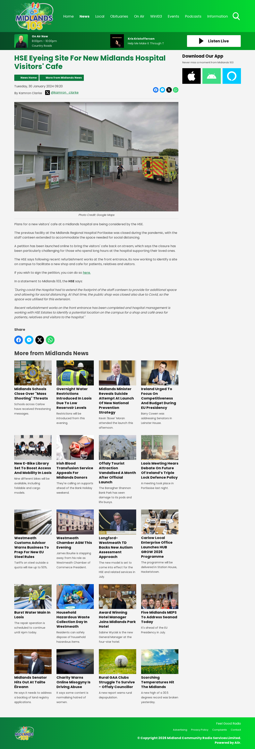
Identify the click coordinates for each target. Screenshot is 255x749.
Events (173, 16)
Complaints (219, 730)
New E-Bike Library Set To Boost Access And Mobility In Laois (33, 455)
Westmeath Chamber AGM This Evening (75, 529)
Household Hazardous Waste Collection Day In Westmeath (75, 606)
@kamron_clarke (62, 92)
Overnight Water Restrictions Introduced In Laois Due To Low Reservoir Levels (75, 385)
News (84, 16)
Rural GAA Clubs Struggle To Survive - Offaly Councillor (117, 669)
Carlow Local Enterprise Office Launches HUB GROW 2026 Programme (159, 534)
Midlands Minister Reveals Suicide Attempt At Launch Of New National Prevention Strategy (117, 388)
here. (87, 272)
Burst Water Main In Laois (33, 601)
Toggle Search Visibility (236, 16)
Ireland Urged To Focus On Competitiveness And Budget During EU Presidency (159, 385)
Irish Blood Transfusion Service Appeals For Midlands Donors (75, 457)
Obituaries (119, 16)
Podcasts (193, 16)
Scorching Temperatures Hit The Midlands (159, 669)
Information (217, 16)
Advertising (180, 730)
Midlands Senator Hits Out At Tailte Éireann (33, 669)
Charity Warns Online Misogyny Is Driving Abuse (75, 669)
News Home (29, 78)
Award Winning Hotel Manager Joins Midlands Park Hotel (117, 606)
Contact (236, 730)
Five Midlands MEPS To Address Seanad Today (159, 604)
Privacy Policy (199, 730)
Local (99, 16)
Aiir (237, 742)
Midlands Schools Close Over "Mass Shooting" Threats (33, 381)
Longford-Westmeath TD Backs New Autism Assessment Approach (117, 534)
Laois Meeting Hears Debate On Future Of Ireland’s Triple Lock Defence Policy (159, 457)
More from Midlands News (64, 78)
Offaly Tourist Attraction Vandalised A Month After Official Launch (117, 459)
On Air (139, 16)
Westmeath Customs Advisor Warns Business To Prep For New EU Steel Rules (33, 534)
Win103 (156, 16)
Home (68, 16)
